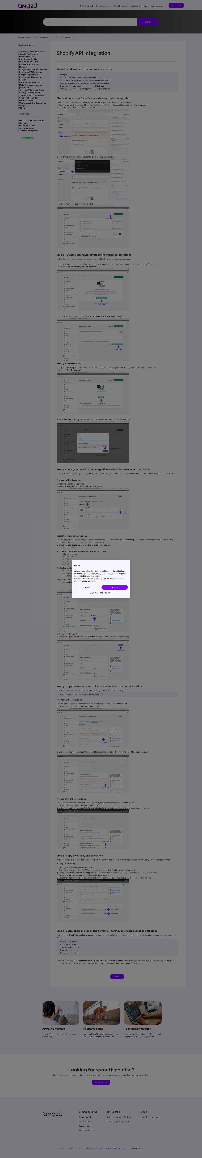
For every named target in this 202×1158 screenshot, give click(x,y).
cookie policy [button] (94, 576)
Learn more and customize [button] (101, 593)
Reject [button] (87, 587)
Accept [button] (115, 587)
